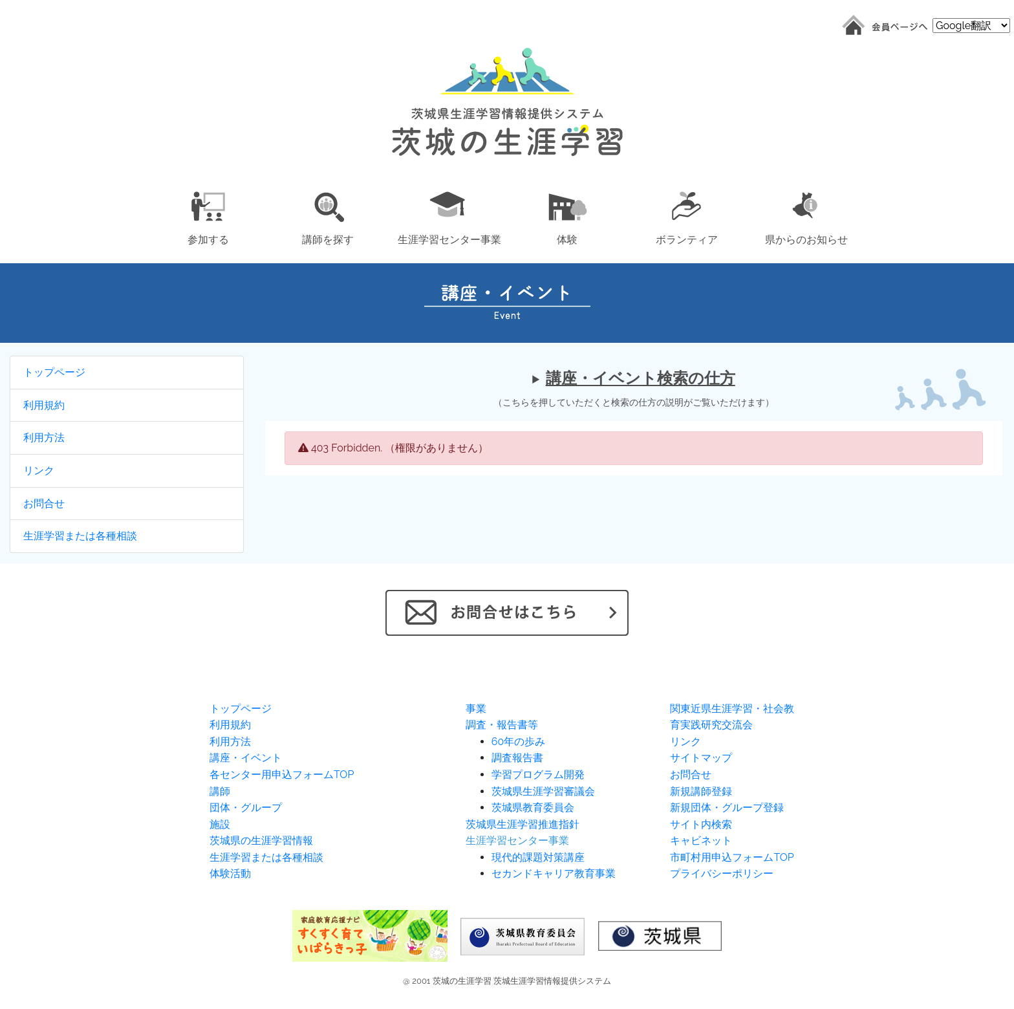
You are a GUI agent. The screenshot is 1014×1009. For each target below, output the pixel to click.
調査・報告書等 (502, 725)
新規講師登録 (701, 791)
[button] (208, 216)
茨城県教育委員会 (532, 807)
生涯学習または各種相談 (80, 536)
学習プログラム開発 (538, 774)
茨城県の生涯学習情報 (261, 840)
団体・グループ (246, 807)
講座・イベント (246, 758)
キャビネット (701, 840)
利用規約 (44, 405)
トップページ (54, 372)
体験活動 (230, 873)
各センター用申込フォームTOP (282, 774)
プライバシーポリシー (721, 873)
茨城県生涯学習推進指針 (522, 824)
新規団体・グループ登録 (727, 807)
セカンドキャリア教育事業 (553, 873)
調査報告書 (517, 758)
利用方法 (44, 437)
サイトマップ (701, 758)
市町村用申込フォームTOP (731, 857)
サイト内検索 (701, 824)
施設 (220, 824)
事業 (476, 708)
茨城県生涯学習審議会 (543, 791)
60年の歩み (518, 741)
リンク (38, 470)
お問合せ (44, 503)
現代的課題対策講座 (538, 857)
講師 (220, 791)
